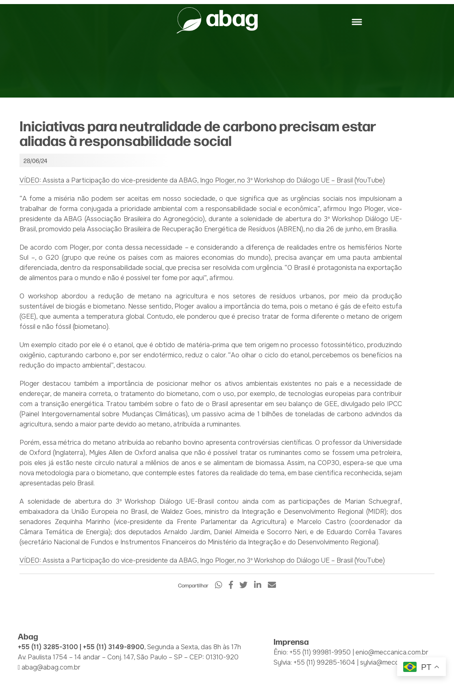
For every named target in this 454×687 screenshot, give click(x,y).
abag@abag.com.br (51, 667)
